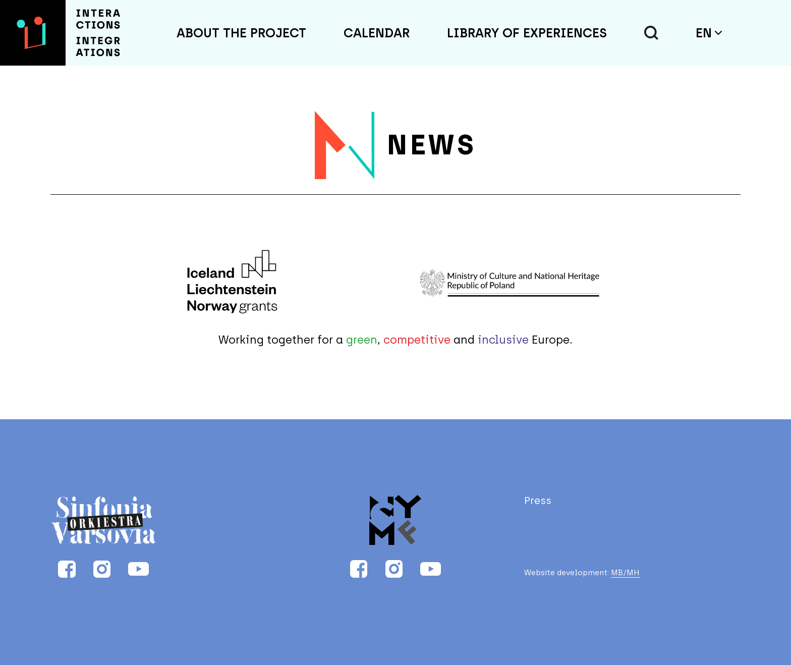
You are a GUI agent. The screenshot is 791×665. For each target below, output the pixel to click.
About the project (241, 32)
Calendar (377, 32)
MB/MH (625, 573)
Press (537, 501)
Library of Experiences (527, 32)
